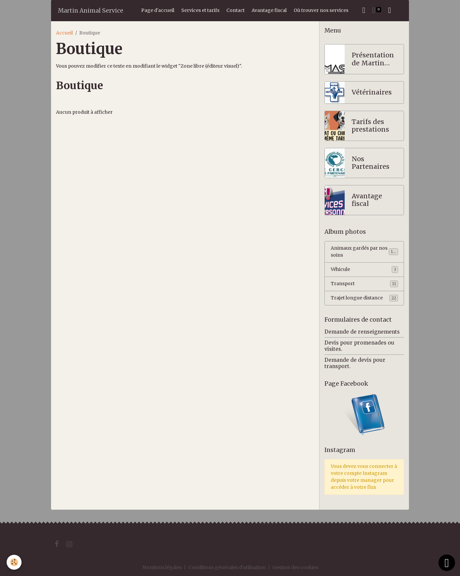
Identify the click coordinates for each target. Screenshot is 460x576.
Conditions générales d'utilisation (227, 567)
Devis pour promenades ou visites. (359, 346)
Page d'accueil (157, 10)
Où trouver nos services (321, 10)
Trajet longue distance (364, 298)
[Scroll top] (446, 562)
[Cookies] (14, 562)
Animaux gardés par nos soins (364, 251)
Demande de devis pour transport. (354, 363)
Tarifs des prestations (370, 126)
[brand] (91, 10)
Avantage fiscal (269, 10)
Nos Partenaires (370, 163)
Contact (235, 10)
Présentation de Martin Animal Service (373, 59)
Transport (364, 284)
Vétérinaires (372, 92)
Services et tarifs (200, 10)
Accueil (64, 33)
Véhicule (364, 269)
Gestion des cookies (295, 567)
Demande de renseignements (362, 332)
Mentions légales (162, 567)
